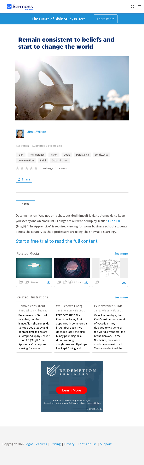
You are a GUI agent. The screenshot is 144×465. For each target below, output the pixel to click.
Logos (28, 444)
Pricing (56, 444)
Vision (54, 154)
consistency (101, 154)
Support (106, 444)
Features (41, 444)
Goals (67, 154)
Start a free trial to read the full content (57, 241)
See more (121, 253)
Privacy (69, 444)
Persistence (82, 154)
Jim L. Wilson (36, 132)
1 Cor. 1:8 (114, 221)
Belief (43, 160)
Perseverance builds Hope (112, 306)
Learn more (106, 18)
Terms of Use (87, 444)
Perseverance (37, 154)
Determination (60, 160)
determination (26, 160)
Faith (20, 154)
